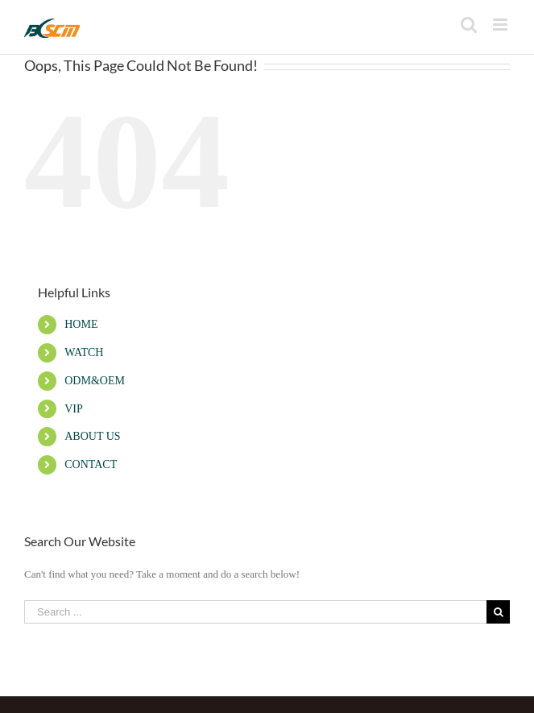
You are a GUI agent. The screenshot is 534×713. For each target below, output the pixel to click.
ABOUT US (92, 436)
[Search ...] (255, 612)
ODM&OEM (94, 381)
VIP (73, 409)
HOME (80, 324)
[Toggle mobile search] (469, 24)
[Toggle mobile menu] (501, 24)
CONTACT (90, 464)
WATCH (83, 352)
